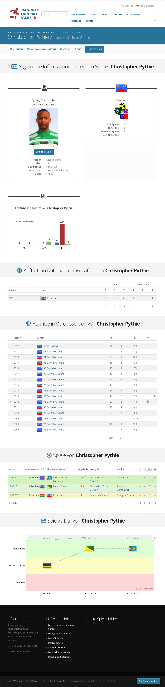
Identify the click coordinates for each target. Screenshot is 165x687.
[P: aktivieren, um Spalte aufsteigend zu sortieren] (154, 338)
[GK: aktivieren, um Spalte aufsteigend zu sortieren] (144, 469)
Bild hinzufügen (44, 151)
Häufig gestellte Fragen (59, 633)
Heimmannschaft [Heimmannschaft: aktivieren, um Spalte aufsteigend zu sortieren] (34, 469)
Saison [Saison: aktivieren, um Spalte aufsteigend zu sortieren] (12, 290)
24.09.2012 (14, 477)
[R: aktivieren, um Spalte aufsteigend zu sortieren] (134, 338)
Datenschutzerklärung (59, 652)
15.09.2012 (14, 495)
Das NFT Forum (55, 638)
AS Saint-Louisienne (54, 362)
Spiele (78, 49)
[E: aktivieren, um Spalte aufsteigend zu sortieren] (105, 290)
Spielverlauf (94, 49)
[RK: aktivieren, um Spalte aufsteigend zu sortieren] (155, 469)
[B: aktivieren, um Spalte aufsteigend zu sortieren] (96, 290)
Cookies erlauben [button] (148, 681)
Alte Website (126, 6)
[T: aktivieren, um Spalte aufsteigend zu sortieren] (113, 290)
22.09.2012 (14, 486)
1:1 (82, 495)
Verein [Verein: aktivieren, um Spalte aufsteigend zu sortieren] (40, 337)
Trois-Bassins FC (52, 345)
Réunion (48, 298)
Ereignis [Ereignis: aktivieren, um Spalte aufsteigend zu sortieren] (94, 469)
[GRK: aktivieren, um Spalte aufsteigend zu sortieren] (150, 469)
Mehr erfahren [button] (107, 681)
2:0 (82, 486)
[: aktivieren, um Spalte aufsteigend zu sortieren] (10, 338)
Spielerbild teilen (56, 647)
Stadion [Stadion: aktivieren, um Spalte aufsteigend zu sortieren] (120, 469)
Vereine (65, 49)
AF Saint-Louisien (53, 351)
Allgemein (16, 49)
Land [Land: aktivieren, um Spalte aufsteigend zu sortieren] (40, 290)
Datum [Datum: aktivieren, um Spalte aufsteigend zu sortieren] (12, 469)
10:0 (82, 477)
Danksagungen (55, 643)
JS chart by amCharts (25, 221)
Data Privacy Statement (59, 657)
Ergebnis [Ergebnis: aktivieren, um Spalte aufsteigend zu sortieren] (83, 469)
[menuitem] (90, 537)
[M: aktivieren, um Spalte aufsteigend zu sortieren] (148, 338)
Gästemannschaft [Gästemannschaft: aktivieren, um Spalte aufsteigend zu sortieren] (57, 469)
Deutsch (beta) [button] (145, 6)
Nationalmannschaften (41, 49)
